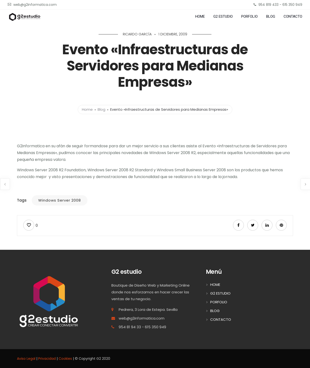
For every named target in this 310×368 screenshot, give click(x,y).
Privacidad (47, 358)
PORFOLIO (249, 16)
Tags (22, 200)
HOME (200, 16)
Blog (101, 109)
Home (87, 109)
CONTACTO (293, 16)
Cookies (65, 358)
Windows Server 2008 (59, 200)
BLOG (270, 16)
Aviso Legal (26, 358)
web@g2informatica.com (141, 318)
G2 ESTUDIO (223, 16)
